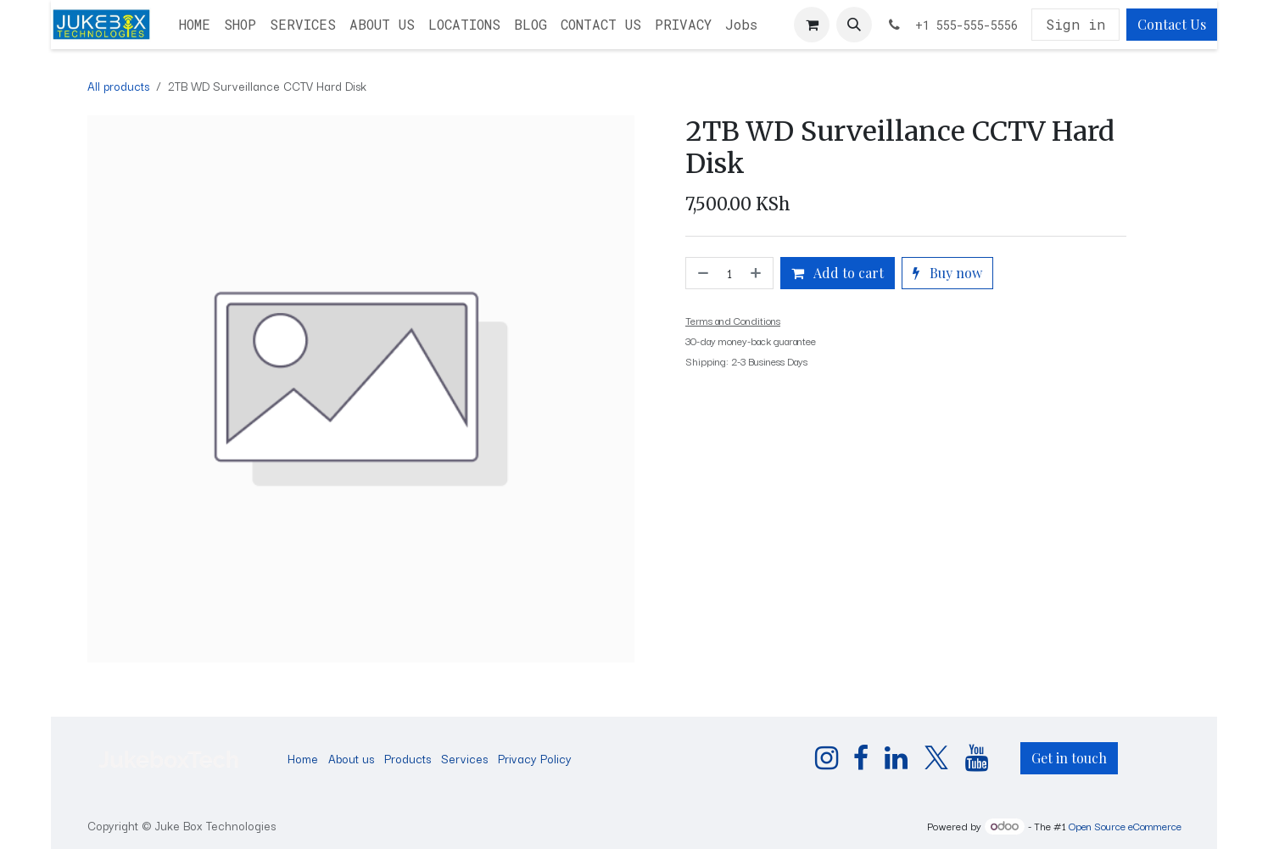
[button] (854, 24)
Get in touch (1069, 758)
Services (464, 758)
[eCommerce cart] (812, 24)
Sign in (1075, 24)
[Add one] (757, 273)
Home (303, 758)
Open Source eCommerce (1125, 826)
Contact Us (1171, 24)
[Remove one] (701, 273)
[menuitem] (194, 25)
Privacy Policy (535, 758)
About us (351, 758)
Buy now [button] (947, 273)
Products (407, 758)
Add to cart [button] (837, 273)
